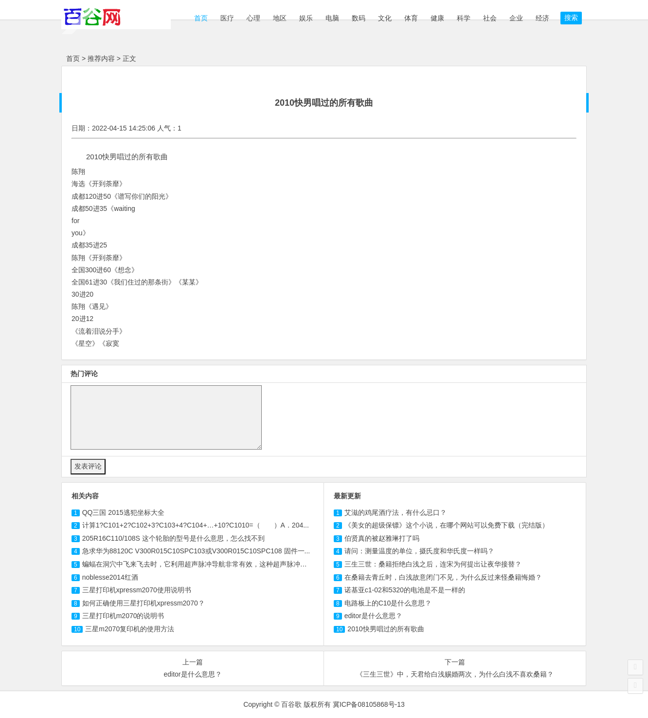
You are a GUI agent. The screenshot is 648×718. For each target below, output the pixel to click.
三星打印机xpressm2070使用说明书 (136, 590)
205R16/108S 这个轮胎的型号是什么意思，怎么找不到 (173, 538)
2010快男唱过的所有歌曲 (385, 629)
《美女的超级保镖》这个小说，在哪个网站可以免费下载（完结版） (446, 525)
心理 (253, 18)
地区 (280, 18)
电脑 (332, 18)
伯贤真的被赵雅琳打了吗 (381, 538)
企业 (516, 18)
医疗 (227, 18)
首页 (200, 18)
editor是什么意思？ (373, 616)
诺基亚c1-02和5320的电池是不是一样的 (404, 590)
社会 (490, 18)
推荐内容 (101, 58)
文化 (385, 18)
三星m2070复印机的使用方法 (129, 629)
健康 (437, 18)
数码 (358, 18)
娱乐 (306, 18)
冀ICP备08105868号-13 (369, 704)
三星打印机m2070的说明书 (123, 616)
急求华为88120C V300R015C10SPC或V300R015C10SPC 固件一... (196, 551)
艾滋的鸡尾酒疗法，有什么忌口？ (395, 512)
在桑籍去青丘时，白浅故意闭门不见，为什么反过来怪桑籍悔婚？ (443, 577)
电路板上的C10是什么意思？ (388, 603)
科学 (463, 18)
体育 (411, 18)
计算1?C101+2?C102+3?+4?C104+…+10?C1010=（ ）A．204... (195, 525)
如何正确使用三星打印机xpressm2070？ (143, 603)
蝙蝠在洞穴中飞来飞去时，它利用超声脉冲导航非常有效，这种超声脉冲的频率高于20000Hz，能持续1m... (243, 564)
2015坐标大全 (123, 512)
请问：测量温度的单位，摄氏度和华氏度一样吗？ (419, 551)
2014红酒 (110, 577)
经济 (542, 18)
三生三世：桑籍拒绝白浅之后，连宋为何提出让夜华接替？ (433, 564)
